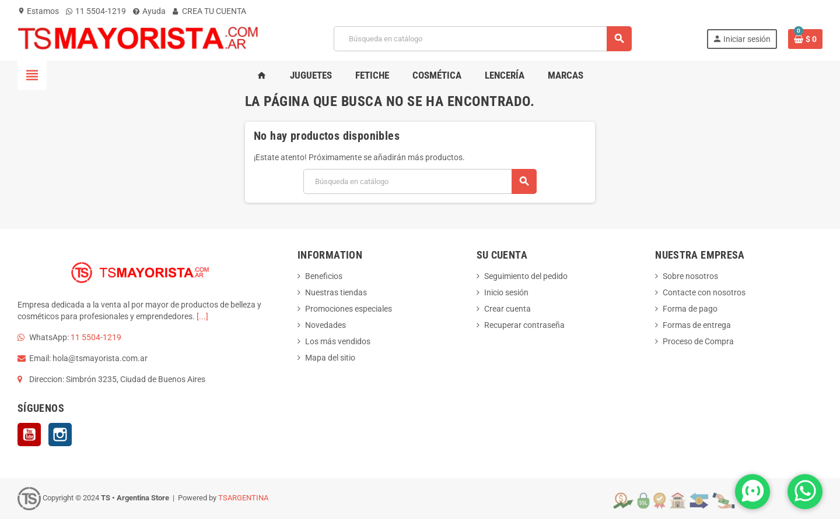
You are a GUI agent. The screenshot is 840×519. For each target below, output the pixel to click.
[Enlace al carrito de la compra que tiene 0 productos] (805, 39)
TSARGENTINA (243, 497)
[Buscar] (482, 38)
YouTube (29, 434)
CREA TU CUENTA (209, 11)
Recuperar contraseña (524, 325)
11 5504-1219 (96, 11)
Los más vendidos (337, 341)
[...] (202, 316)
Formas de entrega (697, 325)
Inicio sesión (506, 292)
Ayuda (149, 11)
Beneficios (323, 276)
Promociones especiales (348, 308)
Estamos (38, 11)
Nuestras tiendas (336, 292)
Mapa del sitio (330, 357)
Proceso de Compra (698, 341)
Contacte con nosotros (704, 292)
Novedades (325, 325)
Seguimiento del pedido (526, 276)
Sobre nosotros (690, 276)
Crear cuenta (507, 308)
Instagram (60, 434)
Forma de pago (690, 308)
